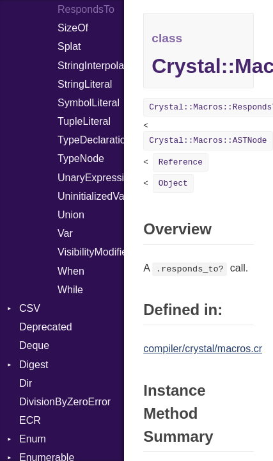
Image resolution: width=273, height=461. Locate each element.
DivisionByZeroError (65, 401)
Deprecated (45, 326)
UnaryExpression (91, 177)
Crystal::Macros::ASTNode (208, 140)
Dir (25, 383)
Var (65, 233)
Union (71, 214)
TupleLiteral (84, 121)
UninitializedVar (91, 196)
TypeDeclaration (91, 139)
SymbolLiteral (89, 102)
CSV (29, 308)
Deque (34, 345)
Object (173, 183)
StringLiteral (85, 84)
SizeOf (73, 27)
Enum (32, 438)
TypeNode (81, 158)
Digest (33, 364)
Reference (181, 162)
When (71, 271)
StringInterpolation (91, 65)
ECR (30, 420)
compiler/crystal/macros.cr (202, 348)
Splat (69, 46)
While (70, 289)
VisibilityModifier (91, 252)
